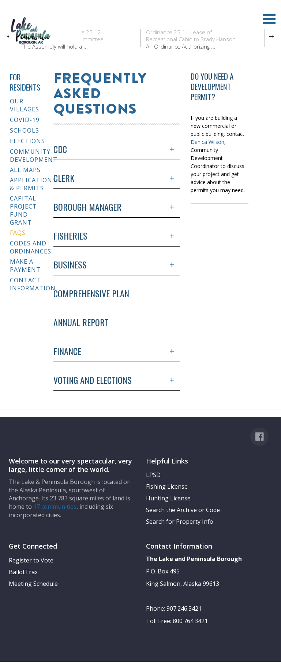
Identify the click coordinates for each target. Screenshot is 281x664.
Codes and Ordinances (29, 247)
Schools (24, 130)
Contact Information (29, 284)
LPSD (153, 475)
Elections (27, 141)
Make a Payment (25, 265)
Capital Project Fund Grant (23, 210)
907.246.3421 (184, 608)
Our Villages (24, 105)
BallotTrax (23, 572)
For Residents (25, 82)
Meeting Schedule (33, 584)
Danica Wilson (207, 141)
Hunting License (168, 498)
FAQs (18, 233)
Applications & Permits (29, 184)
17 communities (54, 507)
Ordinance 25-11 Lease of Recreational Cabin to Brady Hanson (191, 35)
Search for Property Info (179, 522)
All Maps (25, 170)
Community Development (29, 156)
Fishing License (167, 486)
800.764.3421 (190, 621)
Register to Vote (31, 560)
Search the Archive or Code (183, 510)
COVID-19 (25, 120)
